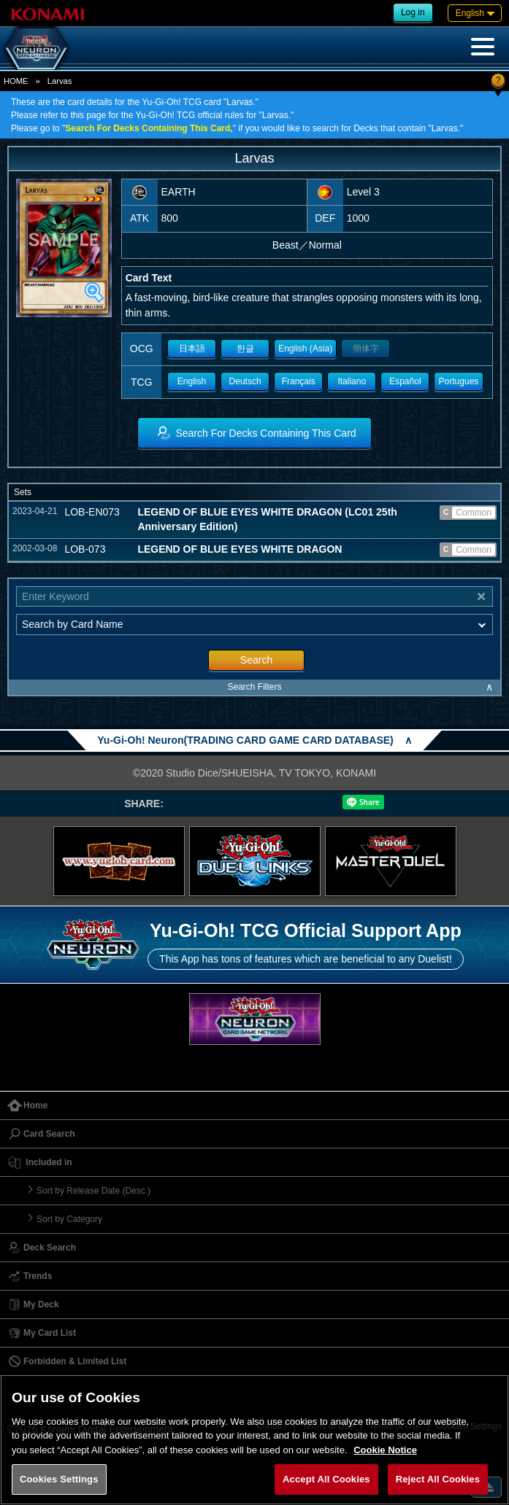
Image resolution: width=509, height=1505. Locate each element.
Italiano (351, 381)
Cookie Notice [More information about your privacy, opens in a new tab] (385, 1449)
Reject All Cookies (438, 1479)
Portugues (459, 381)
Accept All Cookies (326, 1479)
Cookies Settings (59, 1479)
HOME (16, 81)
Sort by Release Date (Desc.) (93, 1191)
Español (405, 381)
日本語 (192, 348)
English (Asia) (305, 348)
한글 (245, 348)
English (191, 381)
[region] (254, 1439)
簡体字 (366, 348)
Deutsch (245, 381)
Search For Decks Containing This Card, (148, 128)
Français (298, 381)
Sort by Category (69, 1219)
